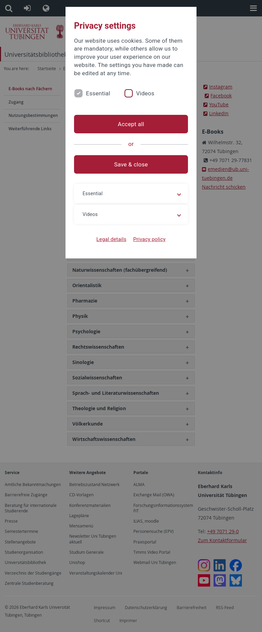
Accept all (131, 124)
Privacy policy (149, 239)
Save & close (131, 164)
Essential (98, 93)
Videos (145, 93)
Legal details (112, 239)
